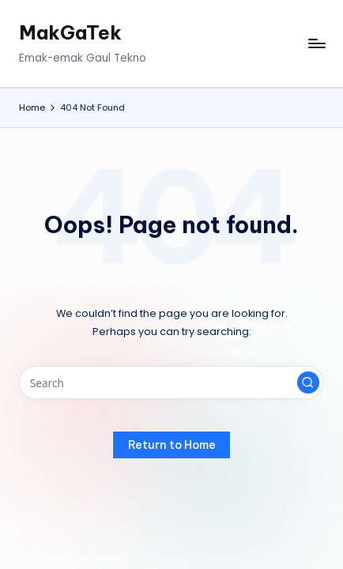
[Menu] (316, 44)
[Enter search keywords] (171, 382)
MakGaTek (70, 32)
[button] (308, 382)
